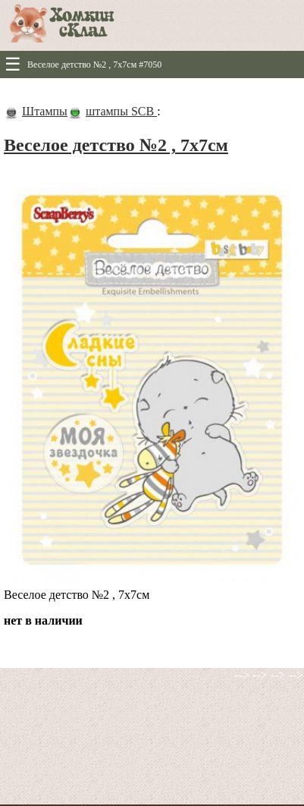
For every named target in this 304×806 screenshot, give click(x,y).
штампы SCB (121, 111)
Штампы (44, 111)
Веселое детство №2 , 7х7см (116, 145)
